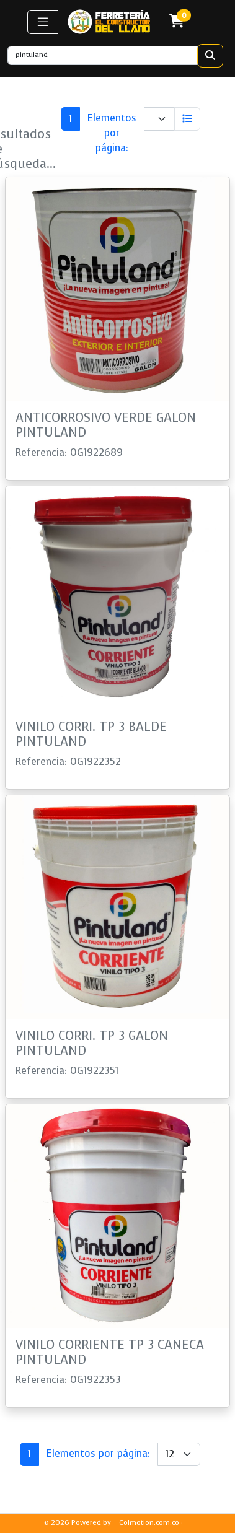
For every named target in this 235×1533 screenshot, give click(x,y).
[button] (43, 22)
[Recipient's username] (102, 55)
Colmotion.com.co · (151, 1522)
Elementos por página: (111, 132)
